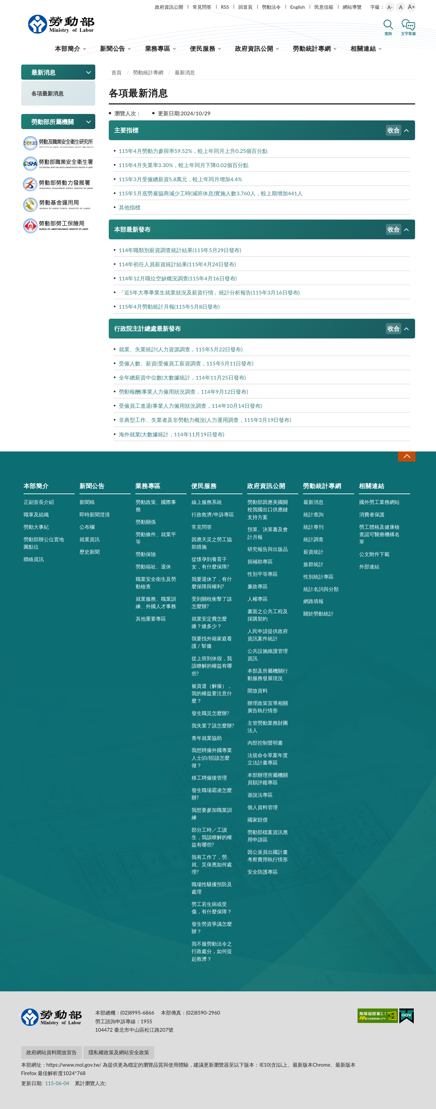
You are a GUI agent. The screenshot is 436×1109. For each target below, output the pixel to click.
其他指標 (129, 207)
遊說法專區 (260, 795)
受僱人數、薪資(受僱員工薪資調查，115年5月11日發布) (186, 363)
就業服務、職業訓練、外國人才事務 (156, 602)
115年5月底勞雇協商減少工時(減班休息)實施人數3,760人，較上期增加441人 (211, 193)
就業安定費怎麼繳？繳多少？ (209, 622)
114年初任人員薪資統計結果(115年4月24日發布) (177, 264)
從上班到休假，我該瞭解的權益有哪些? (212, 665)
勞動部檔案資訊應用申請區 (267, 835)
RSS (225, 7)
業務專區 (158, 48)
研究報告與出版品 (267, 549)
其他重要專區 (151, 619)
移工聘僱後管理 (209, 778)
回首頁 (245, 7)
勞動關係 (146, 522)
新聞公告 (113, 48)
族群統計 (313, 564)
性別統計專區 (318, 576)
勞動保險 (146, 554)
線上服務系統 (207, 502)
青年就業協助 (207, 738)
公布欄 (87, 527)
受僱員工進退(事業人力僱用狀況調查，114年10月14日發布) (190, 405)
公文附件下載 (374, 554)
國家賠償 (257, 820)
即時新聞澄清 (94, 514)
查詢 (388, 33)
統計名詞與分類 (321, 589)
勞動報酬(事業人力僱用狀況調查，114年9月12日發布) (183, 391)
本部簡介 (67, 48)
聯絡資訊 (34, 559)
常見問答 (202, 7)
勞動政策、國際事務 (156, 505)
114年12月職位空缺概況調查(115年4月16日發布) (178, 278)
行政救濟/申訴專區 (213, 514)
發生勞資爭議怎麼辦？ (212, 927)
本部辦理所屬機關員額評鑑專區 (267, 778)
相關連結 (363, 48)
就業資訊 (89, 539)
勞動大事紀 (36, 527)
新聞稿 (87, 502)
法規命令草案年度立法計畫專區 (267, 758)
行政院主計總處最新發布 (257, 328)
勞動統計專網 (312, 48)
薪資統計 (313, 552)
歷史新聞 (89, 552)
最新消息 (185, 72)
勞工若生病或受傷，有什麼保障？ (212, 907)
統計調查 (313, 539)
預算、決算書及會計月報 (267, 533)
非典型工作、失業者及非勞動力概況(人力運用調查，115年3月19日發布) (205, 420)
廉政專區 (257, 586)
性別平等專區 (262, 574)
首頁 (116, 72)
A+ (411, 6)
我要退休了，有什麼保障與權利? (212, 582)
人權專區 (257, 599)
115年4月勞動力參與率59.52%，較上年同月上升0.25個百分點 (193, 151)
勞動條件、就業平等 (156, 538)
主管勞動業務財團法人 (267, 726)
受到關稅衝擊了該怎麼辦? (212, 602)
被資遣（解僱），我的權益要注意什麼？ (212, 693)
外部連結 (369, 566)
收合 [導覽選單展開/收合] (406, 456)
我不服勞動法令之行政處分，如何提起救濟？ (212, 951)
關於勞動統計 (318, 613)
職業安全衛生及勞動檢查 (156, 582)
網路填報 (313, 601)
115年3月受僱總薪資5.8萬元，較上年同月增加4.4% (180, 179)
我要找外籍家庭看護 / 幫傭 (212, 642)
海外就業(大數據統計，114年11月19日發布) (172, 434)
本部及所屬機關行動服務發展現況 (267, 674)
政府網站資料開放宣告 (51, 1052)
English (297, 7)
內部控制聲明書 (265, 743)
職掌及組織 (36, 514)
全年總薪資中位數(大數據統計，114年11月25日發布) (182, 377)
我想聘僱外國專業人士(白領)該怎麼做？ (212, 757)
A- (390, 7)
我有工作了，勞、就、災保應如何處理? (212, 864)
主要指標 (257, 130)
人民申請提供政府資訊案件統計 (267, 634)
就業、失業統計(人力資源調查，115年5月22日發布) (181, 349)
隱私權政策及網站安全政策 (119, 1052)
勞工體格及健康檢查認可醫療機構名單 (379, 534)
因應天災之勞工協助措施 (212, 543)
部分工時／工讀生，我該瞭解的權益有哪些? (212, 837)
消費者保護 (371, 514)
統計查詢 (313, 514)
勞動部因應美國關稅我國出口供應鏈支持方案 (267, 509)
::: (20, 5)
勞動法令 (271, 7)
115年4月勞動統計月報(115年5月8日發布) (169, 306)
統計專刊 (313, 527)
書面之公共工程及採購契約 (267, 615)
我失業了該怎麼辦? (213, 725)
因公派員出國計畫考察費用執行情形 (267, 855)
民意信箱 (323, 7)
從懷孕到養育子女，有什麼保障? (210, 562)
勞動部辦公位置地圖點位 (44, 543)
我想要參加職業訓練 (212, 813)
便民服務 (202, 48)
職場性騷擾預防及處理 (212, 888)
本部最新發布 (257, 229)
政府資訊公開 (169, 7)
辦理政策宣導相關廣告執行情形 (267, 706)
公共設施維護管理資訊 (267, 654)
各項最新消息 (47, 93)
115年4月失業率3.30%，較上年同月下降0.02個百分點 (183, 165)
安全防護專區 (262, 872)
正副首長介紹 (39, 502)
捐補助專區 (260, 561)
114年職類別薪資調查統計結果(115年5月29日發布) (180, 250)
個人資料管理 (262, 807)
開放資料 (257, 690)
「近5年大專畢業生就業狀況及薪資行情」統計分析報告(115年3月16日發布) (209, 292)
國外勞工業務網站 (379, 502)
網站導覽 (352, 7)
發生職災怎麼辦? (210, 713)
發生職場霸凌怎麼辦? (212, 793)
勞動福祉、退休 (153, 566)
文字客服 (408, 33)
